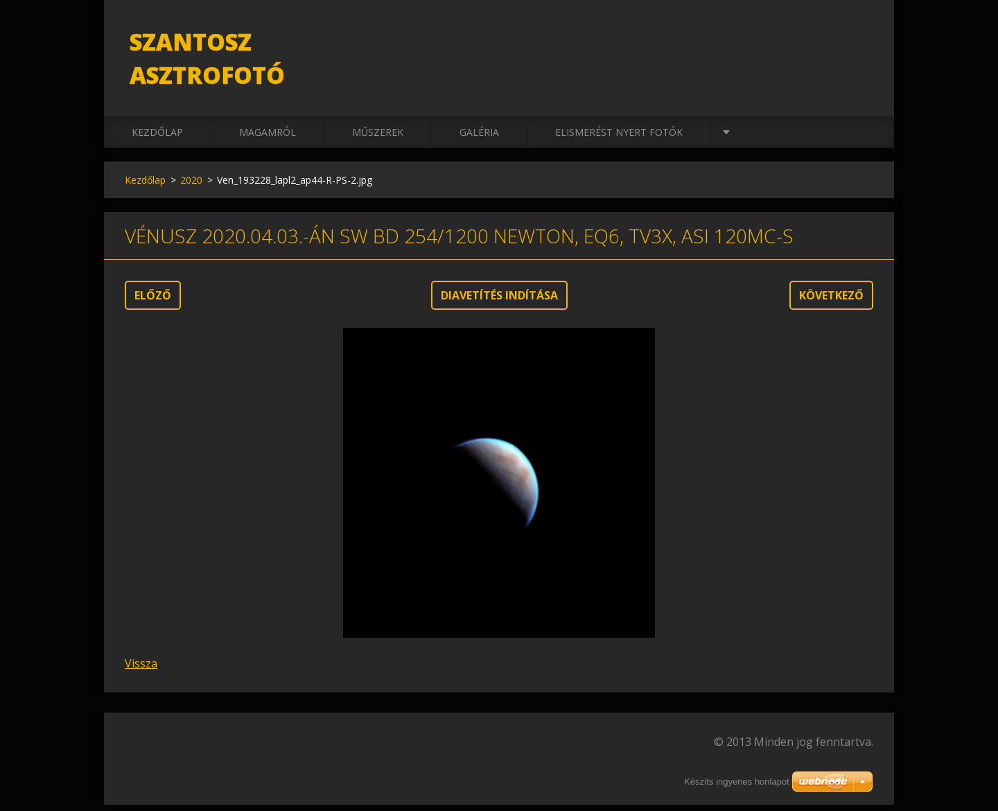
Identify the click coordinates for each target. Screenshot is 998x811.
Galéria (479, 138)
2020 (191, 186)
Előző (152, 301)
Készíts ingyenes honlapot (736, 781)
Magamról (267, 138)
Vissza (141, 669)
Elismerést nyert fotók (619, 138)
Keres (858, 40)
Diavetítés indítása (499, 301)
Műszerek (377, 138)
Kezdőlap (157, 138)
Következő (831, 301)
